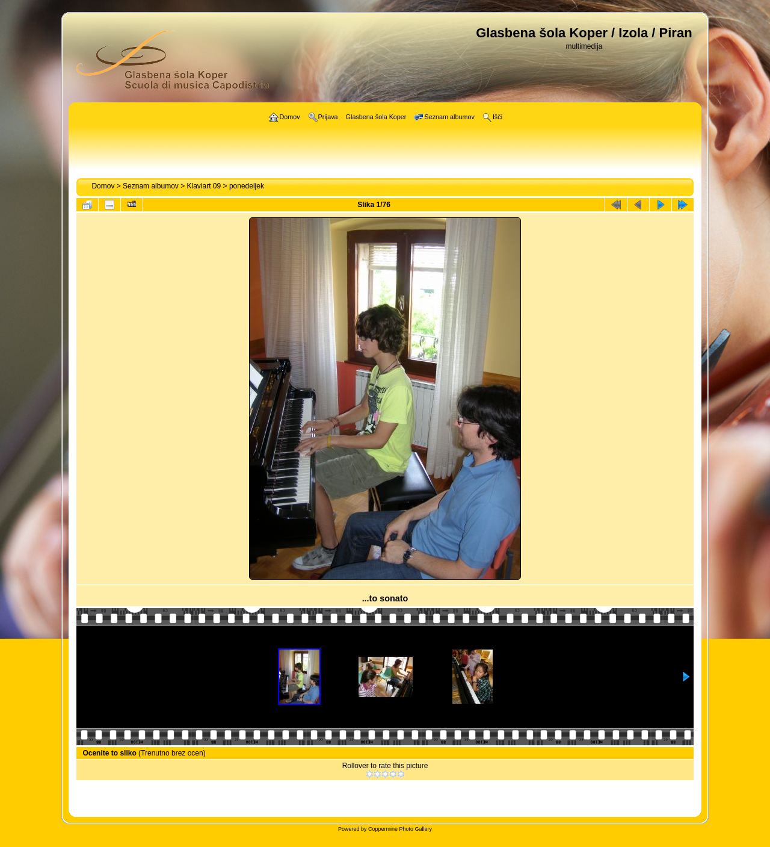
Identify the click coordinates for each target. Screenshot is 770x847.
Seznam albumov (151, 186)
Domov (102, 186)
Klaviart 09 (204, 186)
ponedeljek (246, 186)
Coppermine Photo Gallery (400, 829)
